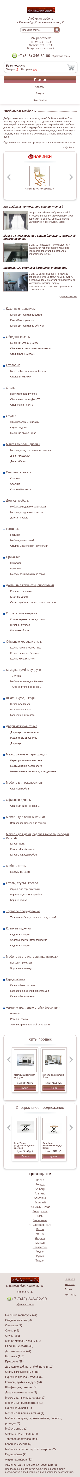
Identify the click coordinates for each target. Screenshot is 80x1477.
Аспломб (40, 1202)
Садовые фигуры (19, 934)
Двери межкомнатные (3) (21, 1392)
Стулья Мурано (18, 427)
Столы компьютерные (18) (22, 1371)
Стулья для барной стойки (25, 889)
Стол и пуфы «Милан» (22, 354)
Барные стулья (18, 900)
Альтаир (40, 1193)
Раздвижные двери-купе (23, 737)
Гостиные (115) (14, 1356)
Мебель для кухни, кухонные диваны (30, 450)
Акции (40, 93)
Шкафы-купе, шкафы (21, 698)
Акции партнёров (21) (19, 1459)
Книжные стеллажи (21, 591)
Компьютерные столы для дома (28, 619)
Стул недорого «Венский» (24, 422)
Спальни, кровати (18, 472)
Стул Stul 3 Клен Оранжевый (39, 189)
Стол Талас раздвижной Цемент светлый (24, 1145)
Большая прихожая (21, 962)
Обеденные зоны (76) (19, 1320)
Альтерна (40, 1198)
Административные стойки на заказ (30, 1024)
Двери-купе (16, 743)
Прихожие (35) (14, 1361)
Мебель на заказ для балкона (26, 681)
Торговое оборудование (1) (22, 1438)
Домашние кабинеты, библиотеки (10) (29, 1366)
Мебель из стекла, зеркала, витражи (32, 956)
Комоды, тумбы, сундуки (23, 670)
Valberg (40, 1189)
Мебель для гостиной (22, 540)
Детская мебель (17, 500)
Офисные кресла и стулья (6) (24, 1377)
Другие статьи (68, 296)
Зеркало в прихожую (21, 968)
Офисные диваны (19, 800)
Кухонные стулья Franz (23, 433)
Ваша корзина (15, 65)
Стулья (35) (12, 1335)
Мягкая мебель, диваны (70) (23, 1340)
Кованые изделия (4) (18, 1444)
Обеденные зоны (18, 337)
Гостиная (15, 534)
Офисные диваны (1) (18, 1407)
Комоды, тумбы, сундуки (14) (23, 1382)
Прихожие (13, 557)
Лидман (40, 1238)
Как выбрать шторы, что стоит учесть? (33, 206)
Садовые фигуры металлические (28, 940)
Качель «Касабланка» (22, 849)
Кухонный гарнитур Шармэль (26, 314)
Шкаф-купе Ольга (20, 704)
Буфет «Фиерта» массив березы (28, 371)
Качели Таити (17, 843)
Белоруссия (40, 1211)
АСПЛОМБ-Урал (39, 1206)
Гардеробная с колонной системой (29, 990)
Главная (40, 79)
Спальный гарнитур (21, 489)
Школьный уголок (20, 625)
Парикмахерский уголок (23, 393)
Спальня (15, 478)
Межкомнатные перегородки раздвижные (33, 771)
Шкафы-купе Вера (20, 709)
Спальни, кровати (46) (19, 1346)
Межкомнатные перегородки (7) (25, 1397)
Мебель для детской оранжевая (28, 506)
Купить (25, 1088)
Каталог (40, 86)
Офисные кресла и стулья (25, 641)
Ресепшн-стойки (19, 1019)
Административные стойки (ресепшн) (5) (31, 1464)
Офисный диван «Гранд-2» (25, 805)
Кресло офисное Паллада (24, 653)
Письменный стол (20, 630)
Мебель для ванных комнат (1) (24, 1413)
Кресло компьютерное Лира (25, 647)
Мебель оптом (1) (16, 1428)
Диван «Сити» (18, 461)
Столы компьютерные (21, 613)
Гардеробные (15, 979)
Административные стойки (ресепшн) (33, 1007)
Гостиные (13, 529)
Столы (10, 387)
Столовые (13, 365)
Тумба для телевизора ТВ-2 (25, 686)
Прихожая (15, 563)
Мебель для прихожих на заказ (27, 574)
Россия (39, 1251)
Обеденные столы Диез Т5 (25, 399)
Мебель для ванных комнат (25, 817)
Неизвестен (40, 1247)
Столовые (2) (13, 1325)
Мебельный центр (20, 871)
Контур (40, 1233)
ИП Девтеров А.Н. (40, 1224)
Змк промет (40, 1220)
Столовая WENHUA (21, 376)
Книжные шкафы (19, 596)
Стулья (11, 416)
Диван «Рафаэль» (20, 455)
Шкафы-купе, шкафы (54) (21, 1387)
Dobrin (40, 1180)
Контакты (40, 100)
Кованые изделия (18, 928)
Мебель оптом (16, 866)
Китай (40, 1229)
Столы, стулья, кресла (22, 883)
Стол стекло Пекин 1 (21, 404)
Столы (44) (12, 1330)
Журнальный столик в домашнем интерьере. (35, 267)
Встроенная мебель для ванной (28, 823)
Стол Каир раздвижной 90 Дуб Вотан (52, 1145)
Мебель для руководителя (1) (24, 1402)
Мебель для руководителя (25, 782)
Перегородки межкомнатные (26, 760)
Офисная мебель (19, 788)
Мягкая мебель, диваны (23, 444)
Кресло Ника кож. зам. (22, 658)
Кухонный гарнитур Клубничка (27, 325)
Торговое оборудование (23, 911)
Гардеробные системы (22, 985)
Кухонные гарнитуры (21, 308)
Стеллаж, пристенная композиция (29, 545)
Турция (39, 1260)
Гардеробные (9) (15, 1454)
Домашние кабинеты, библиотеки (30, 585)
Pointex (40, 1184)
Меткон (40, 1242)
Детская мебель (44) (18, 1351)
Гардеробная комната (22, 715)
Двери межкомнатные (21, 726)
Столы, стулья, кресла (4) (21, 1433)
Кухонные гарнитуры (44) (21, 1315)
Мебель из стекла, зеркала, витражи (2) (30, 1449)
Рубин (40, 1256)
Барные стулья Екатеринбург (26, 894)
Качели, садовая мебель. (24, 854)
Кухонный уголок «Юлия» (24, 343)
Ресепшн (15, 1013)
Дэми (40, 1215)
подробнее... (70, 147)
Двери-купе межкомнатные (25, 732)
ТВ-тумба (15, 675)
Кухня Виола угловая (22, 320)
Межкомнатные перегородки (26, 754)
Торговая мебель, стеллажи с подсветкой (33, 917)
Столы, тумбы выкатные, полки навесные (33, 602)
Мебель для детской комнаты (26, 512)
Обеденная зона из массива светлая (30, 348)
